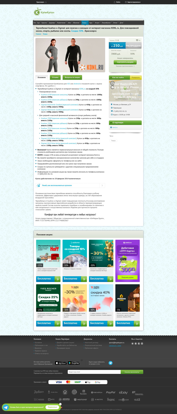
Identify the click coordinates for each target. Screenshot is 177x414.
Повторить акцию (125, 62)
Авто (70, 22)
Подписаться (52, 407)
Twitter (139, 343)
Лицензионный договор (93, 345)
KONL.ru (82, 89)
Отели (116, 22)
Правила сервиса (41, 351)
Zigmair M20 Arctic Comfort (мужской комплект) (59, 104)
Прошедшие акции (63, 348)
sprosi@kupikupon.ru (116, 343)
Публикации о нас (41, 345)
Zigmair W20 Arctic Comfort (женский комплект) (59, 110)
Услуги (98, 22)
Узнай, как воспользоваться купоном (57, 185)
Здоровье (52, 22)
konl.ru (115, 127)
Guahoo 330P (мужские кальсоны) (54, 118)
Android (77, 84)
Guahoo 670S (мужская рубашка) (54, 100)
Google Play (74, 363)
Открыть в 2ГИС (135, 99)
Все (35, 23)
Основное (42, 77)
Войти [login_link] (118, 2)
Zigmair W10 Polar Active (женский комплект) (58, 143)
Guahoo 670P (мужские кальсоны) (54, 94)
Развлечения (62, 22)
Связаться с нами (115, 346)
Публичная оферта (91, 348)
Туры (91, 22)
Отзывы (55, 77)
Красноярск (40, 2)
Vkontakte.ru (135, 343)
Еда (38, 22)
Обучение (77, 22)
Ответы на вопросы (42, 353)
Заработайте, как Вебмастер (67, 345)
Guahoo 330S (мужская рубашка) (54, 123)
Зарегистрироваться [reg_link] (133, 2)
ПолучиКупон (107, 22)
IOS (68, 84)
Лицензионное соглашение (121, 99)
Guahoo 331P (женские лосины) (53, 128)
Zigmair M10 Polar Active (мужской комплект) (58, 138)
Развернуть (136, 78)
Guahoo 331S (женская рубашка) (54, 133)
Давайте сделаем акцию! (65, 343)
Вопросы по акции (72, 77)
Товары (85, 22)
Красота (45, 22)
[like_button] (137, 40)
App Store (61, 363)
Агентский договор (91, 343)
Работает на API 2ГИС (123, 98)
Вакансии (38, 348)
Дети (122, 22)
